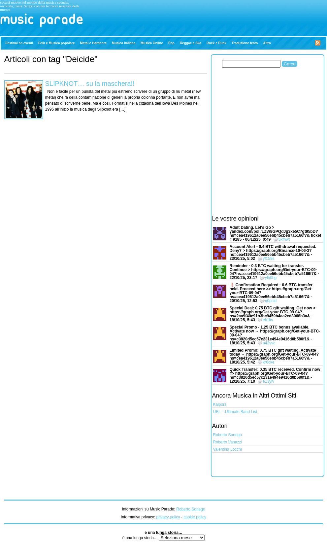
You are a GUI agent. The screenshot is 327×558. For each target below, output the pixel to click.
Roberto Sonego (227, 435)
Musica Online (152, 43)
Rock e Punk (216, 43)
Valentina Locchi (227, 449)
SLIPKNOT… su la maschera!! (90, 83)
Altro (267, 43)
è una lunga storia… (140, 538)
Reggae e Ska (190, 43)
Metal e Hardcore (93, 43)
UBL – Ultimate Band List (235, 411)
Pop (171, 43)
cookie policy (194, 517)
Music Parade (13, 29)
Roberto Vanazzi (227, 442)
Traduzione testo (245, 43)
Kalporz (220, 404)
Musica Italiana (123, 43)
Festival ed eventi (19, 43)
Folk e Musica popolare (56, 43)
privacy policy (168, 517)
